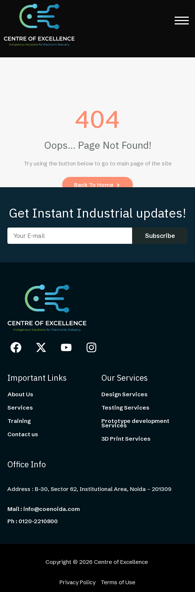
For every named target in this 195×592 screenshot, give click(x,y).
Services (20, 408)
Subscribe (160, 235)
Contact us (22, 434)
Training (19, 421)
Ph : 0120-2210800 (32, 521)
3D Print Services (126, 439)
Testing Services (125, 408)
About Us (20, 394)
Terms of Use (118, 582)
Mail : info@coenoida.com (43, 509)
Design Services (124, 394)
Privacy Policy (77, 582)
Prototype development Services (135, 423)
